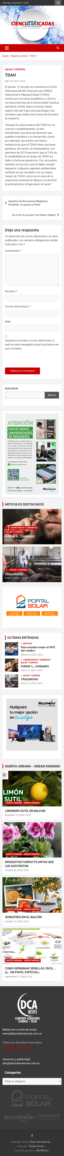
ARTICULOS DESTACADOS (24, 504)
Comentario (13, 250)
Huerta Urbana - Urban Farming (23, 803)
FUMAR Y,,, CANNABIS (20, 536)
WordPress (42, 1150)
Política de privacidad (17, 1046)
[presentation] (27, 360)
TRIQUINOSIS (14, 574)
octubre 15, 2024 (13, 921)
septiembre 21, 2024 (15, 976)
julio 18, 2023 (12, 81)
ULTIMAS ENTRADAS (23, 638)
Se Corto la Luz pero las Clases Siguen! (34, 214)
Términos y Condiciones (19, 1050)
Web (8, 321)
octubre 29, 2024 (13, 870)
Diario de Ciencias (40, 1141)
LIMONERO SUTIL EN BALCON (25, 811)
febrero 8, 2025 (28, 654)
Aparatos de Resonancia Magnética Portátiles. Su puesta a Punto (28, 203)
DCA (23, 81)
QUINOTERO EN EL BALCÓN (23, 917)
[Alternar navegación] (6, 48)
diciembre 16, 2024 (14, 815)
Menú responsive (58, 3)
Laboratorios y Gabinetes (23, 528)
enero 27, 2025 (12, 540)
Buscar (52, 395)
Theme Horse (36, 1146)
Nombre (11, 291)
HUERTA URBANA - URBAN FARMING (32, 766)
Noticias (27, 643)
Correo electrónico (17, 306)
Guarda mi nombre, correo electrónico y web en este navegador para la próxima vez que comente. (32, 344)
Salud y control (15, 69)
